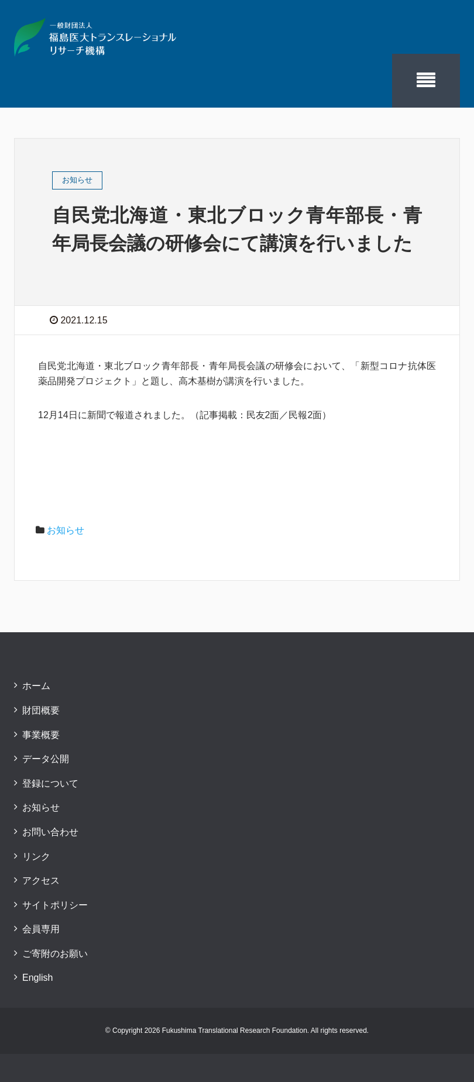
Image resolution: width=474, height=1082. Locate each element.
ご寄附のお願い (55, 954)
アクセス (41, 880)
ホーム (36, 686)
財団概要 (41, 710)
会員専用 (41, 929)
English (37, 978)
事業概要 (41, 735)
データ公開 (45, 759)
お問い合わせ (50, 832)
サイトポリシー (55, 905)
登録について (50, 783)
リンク (36, 857)
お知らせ (65, 530)
